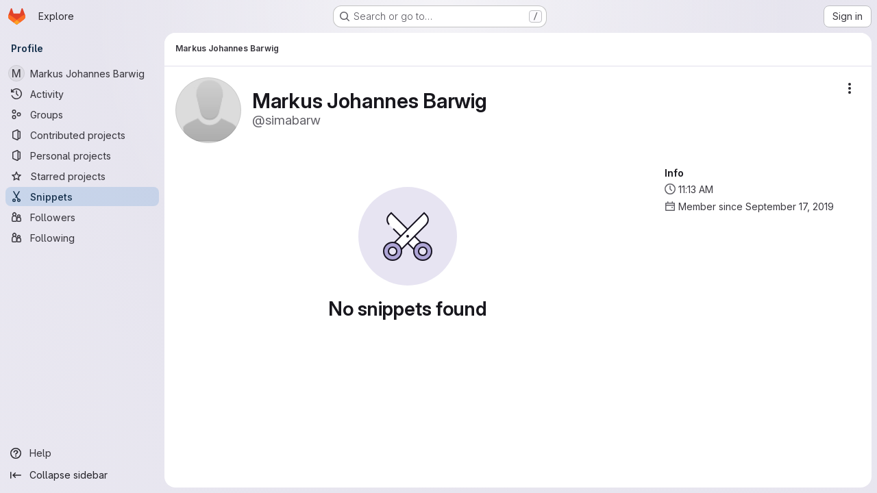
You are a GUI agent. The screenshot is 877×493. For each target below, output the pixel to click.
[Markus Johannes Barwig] (82, 73)
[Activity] (82, 93)
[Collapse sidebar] (82, 475)
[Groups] (82, 114)
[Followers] (82, 217)
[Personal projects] (82, 155)
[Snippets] (82, 196)
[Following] (82, 237)
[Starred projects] (82, 176)
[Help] (82, 453)
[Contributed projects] (82, 134)
